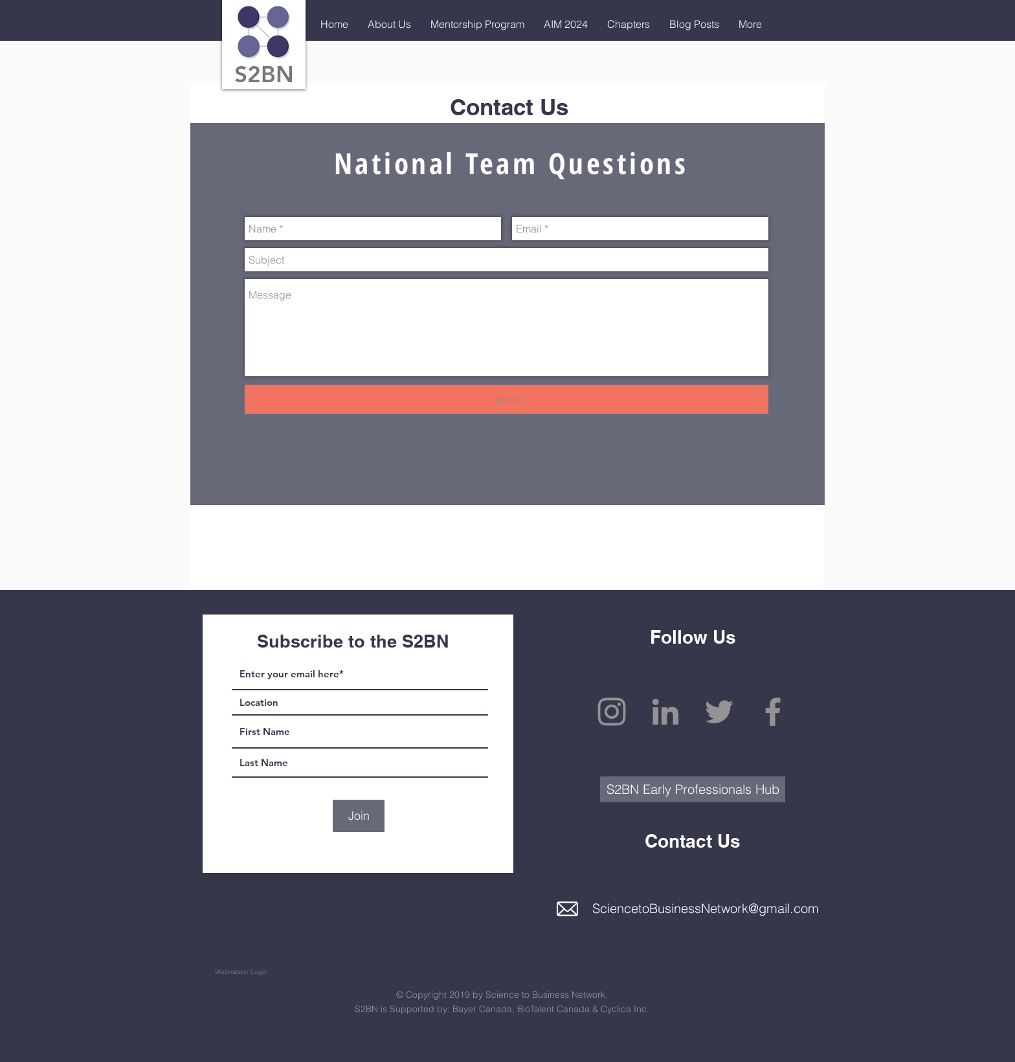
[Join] (359, 816)
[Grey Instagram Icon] (611, 711)
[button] (389, 24)
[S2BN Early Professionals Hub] (692, 789)
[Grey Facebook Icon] (773, 711)
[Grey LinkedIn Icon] (665, 711)
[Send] (506, 399)
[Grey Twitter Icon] (719, 711)
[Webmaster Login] (240, 971)
